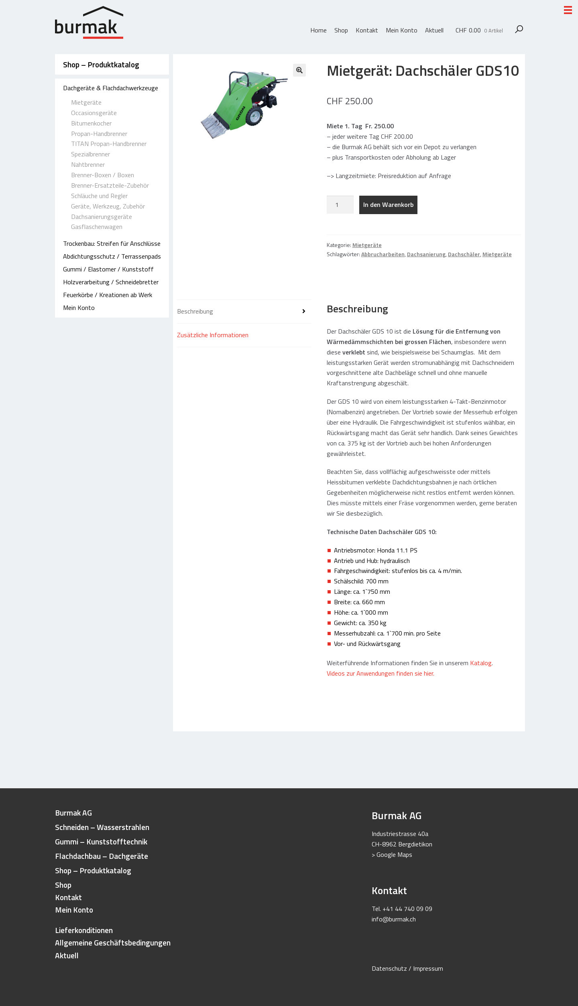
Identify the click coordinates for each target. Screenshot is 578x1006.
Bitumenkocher (91, 123)
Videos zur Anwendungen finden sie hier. (381, 673)
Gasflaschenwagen (96, 226)
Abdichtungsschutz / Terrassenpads (112, 256)
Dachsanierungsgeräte (101, 216)
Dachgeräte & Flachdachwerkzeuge (110, 88)
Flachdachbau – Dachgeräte (101, 856)
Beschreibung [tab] (195, 311)
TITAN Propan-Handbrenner (109, 143)
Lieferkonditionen (84, 930)
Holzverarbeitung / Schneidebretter (111, 282)
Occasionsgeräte (94, 112)
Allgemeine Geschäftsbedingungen (113, 942)
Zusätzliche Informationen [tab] (212, 335)
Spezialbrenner (90, 154)
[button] (299, 70)
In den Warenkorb (388, 204)
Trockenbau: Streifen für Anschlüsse (112, 243)
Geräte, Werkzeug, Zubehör (108, 206)
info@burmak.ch (394, 919)
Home (318, 30)
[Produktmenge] (340, 205)
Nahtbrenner (88, 164)
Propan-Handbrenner (99, 133)
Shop (341, 30)
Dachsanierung (426, 254)
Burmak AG (73, 812)
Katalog (481, 663)
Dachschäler (464, 254)
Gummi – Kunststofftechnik (101, 841)
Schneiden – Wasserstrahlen (102, 827)
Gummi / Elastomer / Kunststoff (108, 269)
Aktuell (434, 30)
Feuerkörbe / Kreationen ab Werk (107, 295)
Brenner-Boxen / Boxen (102, 175)
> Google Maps (392, 854)
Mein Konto (401, 30)
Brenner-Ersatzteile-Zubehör (110, 185)
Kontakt (367, 30)
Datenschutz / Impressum (407, 968)
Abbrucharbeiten (383, 254)
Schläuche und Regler (99, 195)
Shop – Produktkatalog (101, 64)
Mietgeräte (86, 102)
